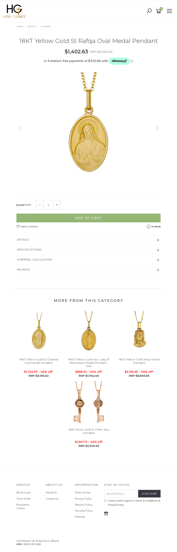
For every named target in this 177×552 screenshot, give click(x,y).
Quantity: (24, 205)
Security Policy (84, 510)
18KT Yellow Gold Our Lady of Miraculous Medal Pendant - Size (88, 363)
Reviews (23, 269)
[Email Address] (121, 493)
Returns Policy (84, 504)
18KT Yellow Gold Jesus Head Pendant (139, 361)
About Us (51, 492)
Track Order (23, 498)
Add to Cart (88, 218)
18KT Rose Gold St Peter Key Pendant (89, 431)
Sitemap (80, 516)
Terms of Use (83, 492)
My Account (23, 492)
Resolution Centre (22, 506)
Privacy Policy (83, 498)
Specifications (29, 249)
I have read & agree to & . (132, 502)
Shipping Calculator (34, 259)
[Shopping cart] (159, 11)
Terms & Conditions (146, 500)
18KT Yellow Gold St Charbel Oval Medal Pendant (38, 361)
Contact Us (52, 498)
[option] (88, 132)
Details (23, 239)
